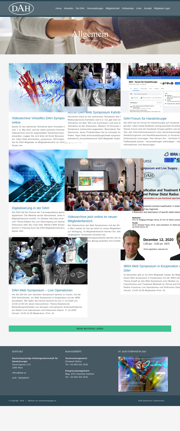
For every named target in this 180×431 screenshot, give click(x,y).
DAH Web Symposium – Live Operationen (42, 290)
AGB (140, 401)
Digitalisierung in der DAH (30, 208)
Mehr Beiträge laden (90, 329)
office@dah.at (19, 373)
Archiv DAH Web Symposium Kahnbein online (101, 112)
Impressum (147, 401)
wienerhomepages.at (47, 401)
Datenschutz (159, 401)
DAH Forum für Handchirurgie (145, 118)
